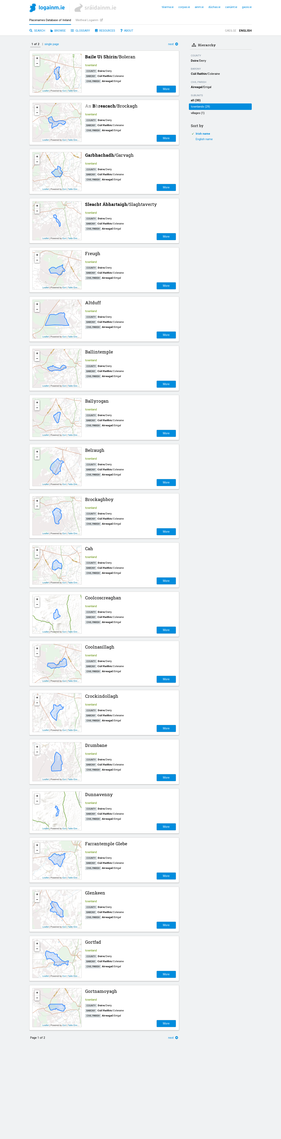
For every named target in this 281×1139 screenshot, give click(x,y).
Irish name (203, 133)
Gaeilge (230, 30)
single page (51, 44)
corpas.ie (184, 7)
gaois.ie (247, 7)
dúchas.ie (214, 7)
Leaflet (45, 91)
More (166, 89)
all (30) (196, 100)
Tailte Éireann (74, 91)
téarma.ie (168, 7)
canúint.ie (231, 7)
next (173, 44)
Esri (64, 91)
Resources (105, 30)
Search (37, 30)
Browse (58, 30)
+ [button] (37, 58)
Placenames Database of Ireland (50, 20)
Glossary (80, 30)
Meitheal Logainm (89, 20)
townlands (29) (200, 106)
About (126, 30)
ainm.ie (199, 7)
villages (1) (198, 113)
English (245, 30)
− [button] (37, 63)
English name (204, 139)
